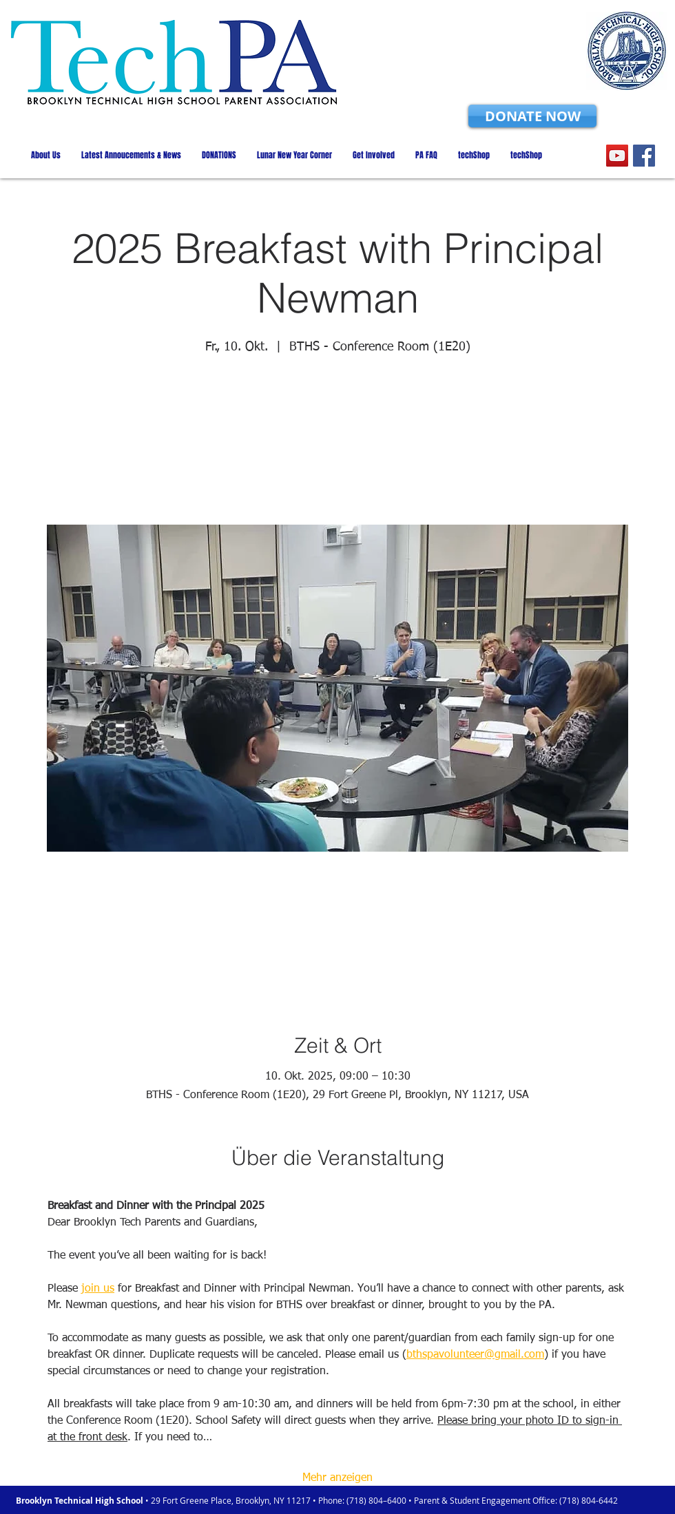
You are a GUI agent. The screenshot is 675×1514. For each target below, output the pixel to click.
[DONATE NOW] (532, 116)
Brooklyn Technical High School (80, 1500)
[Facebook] (644, 156)
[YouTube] (617, 156)
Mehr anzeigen (337, 1478)
